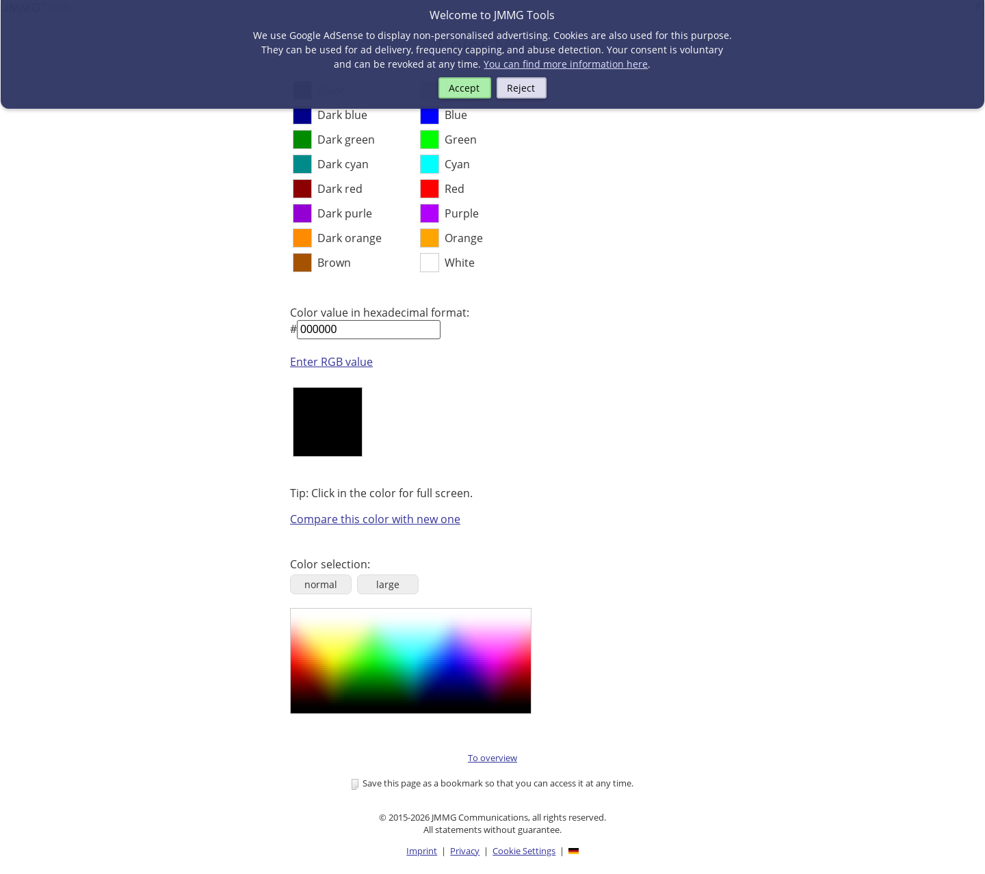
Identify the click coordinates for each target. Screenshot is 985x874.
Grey (457, 90)
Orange (464, 238)
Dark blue (342, 114)
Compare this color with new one (375, 519)
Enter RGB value (331, 361)
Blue (456, 114)
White (460, 262)
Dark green (346, 139)
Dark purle (344, 213)
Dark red (340, 188)
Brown (334, 262)
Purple (462, 213)
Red (454, 188)
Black (330, 90)
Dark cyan (343, 164)
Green (461, 139)
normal (320, 584)
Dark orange (349, 238)
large (387, 584)
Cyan (457, 164)
